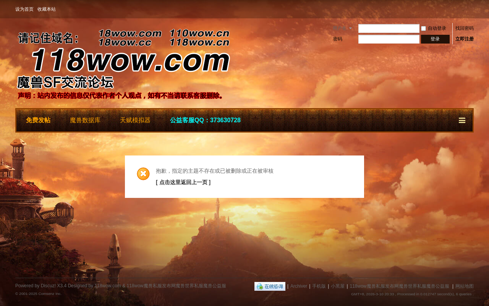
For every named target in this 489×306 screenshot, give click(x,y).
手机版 (319, 286)
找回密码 (464, 28)
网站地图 (464, 286)
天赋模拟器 (135, 120)
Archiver (298, 286)
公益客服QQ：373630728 (205, 120)
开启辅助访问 (472, 9)
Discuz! (48, 285)
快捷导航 (463, 119)
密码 (337, 39)
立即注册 (464, 39)
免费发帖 (38, 120)
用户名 (340, 28)
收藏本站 (46, 9)
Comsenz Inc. (50, 293)
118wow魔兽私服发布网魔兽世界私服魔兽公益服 (399, 286)
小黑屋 (338, 286)
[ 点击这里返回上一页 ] (183, 182)
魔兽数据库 (85, 120)
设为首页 (24, 9)
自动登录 (433, 28)
